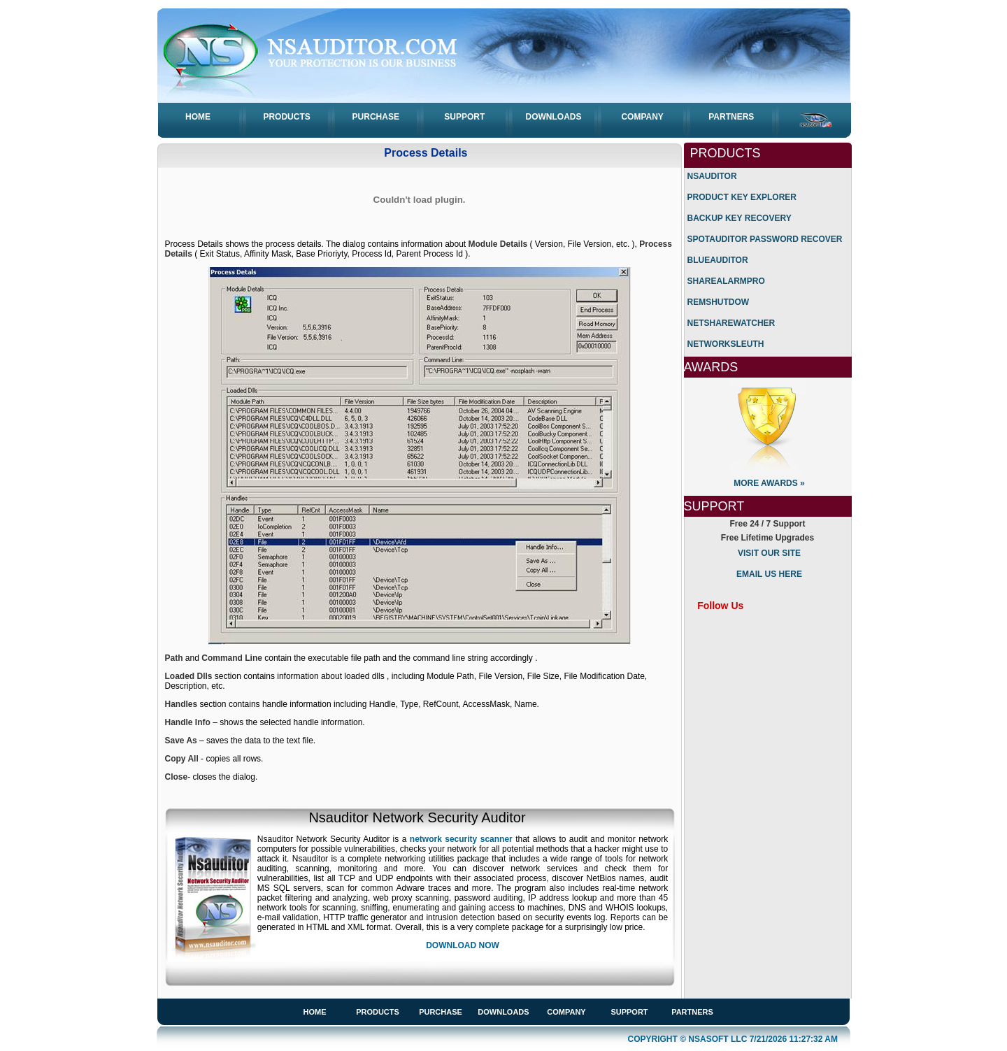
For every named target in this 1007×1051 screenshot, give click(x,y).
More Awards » (769, 483)
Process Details (425, 153)
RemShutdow (718, 302)
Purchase (375, 117)
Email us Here (769, 574)
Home (197, 117)
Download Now (462, 945)
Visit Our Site (769, 553)
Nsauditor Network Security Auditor (416, 817)
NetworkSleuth (725, 344)
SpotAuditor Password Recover (765, 239)
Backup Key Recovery (739, 218)
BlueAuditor (717, 260)
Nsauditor (712, 176)
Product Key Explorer (742, 197)
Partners (731, 117)
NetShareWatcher (731, 323)
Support (464, 117)
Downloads (554, 117)
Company (642, 117)
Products (286, 117)
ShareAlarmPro (726, 281)
